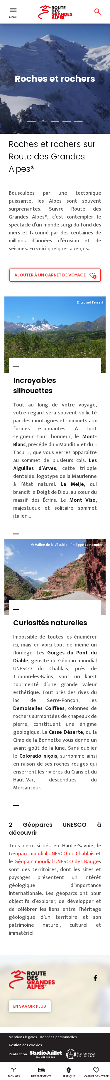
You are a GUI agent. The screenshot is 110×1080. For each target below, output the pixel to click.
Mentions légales (23, 1037)
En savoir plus (29, 1006)
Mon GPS (14, 1072)
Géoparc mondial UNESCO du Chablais (51, 853)
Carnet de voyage (96, 1072)
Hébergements (41, 1072)
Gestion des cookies (25, 1045)
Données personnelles (58, 1037)
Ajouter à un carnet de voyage (50, 275)
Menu (13, 12)
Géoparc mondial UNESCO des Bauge (56, 861)
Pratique (68, 1072)
